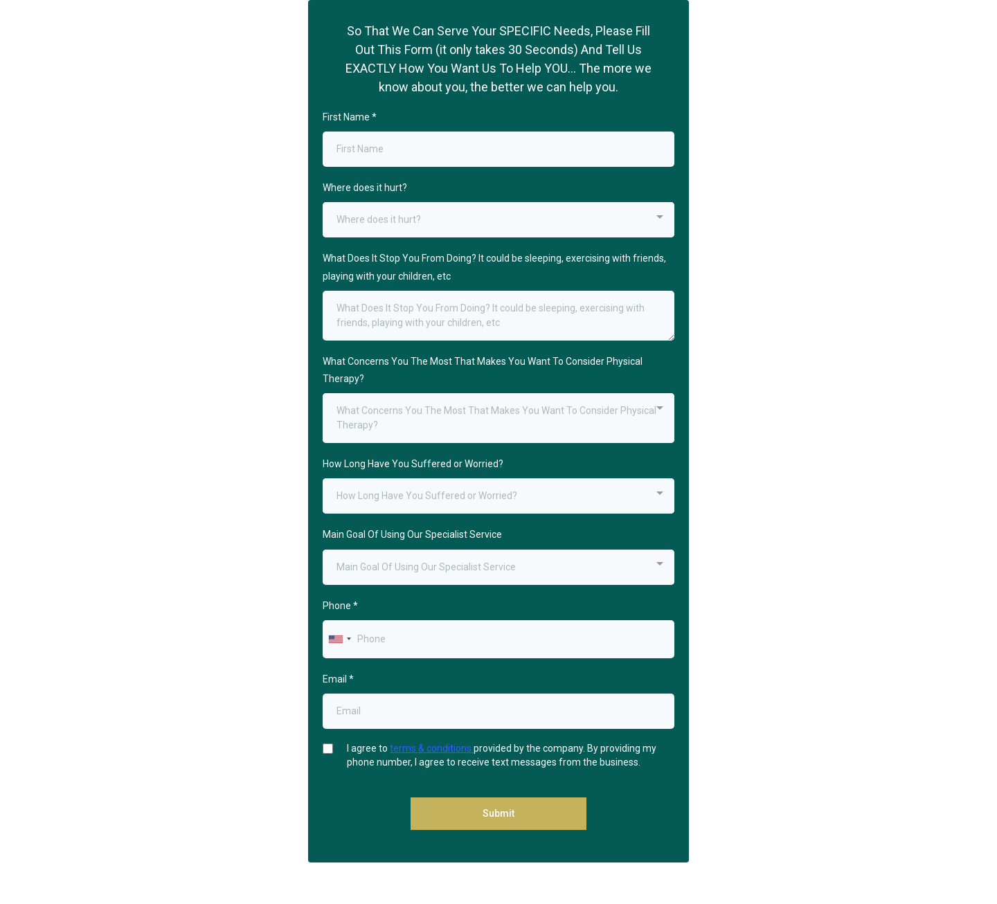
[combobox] (498, 219)
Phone (340, 605)
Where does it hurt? (365, 187)
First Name (350, 117)
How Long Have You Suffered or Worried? (413, 463)
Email (338, 679)
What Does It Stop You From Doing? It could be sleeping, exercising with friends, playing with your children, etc (494, 267)
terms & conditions (432, 748)
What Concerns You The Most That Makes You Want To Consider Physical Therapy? (483, 370)
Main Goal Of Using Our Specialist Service (412, 534)
